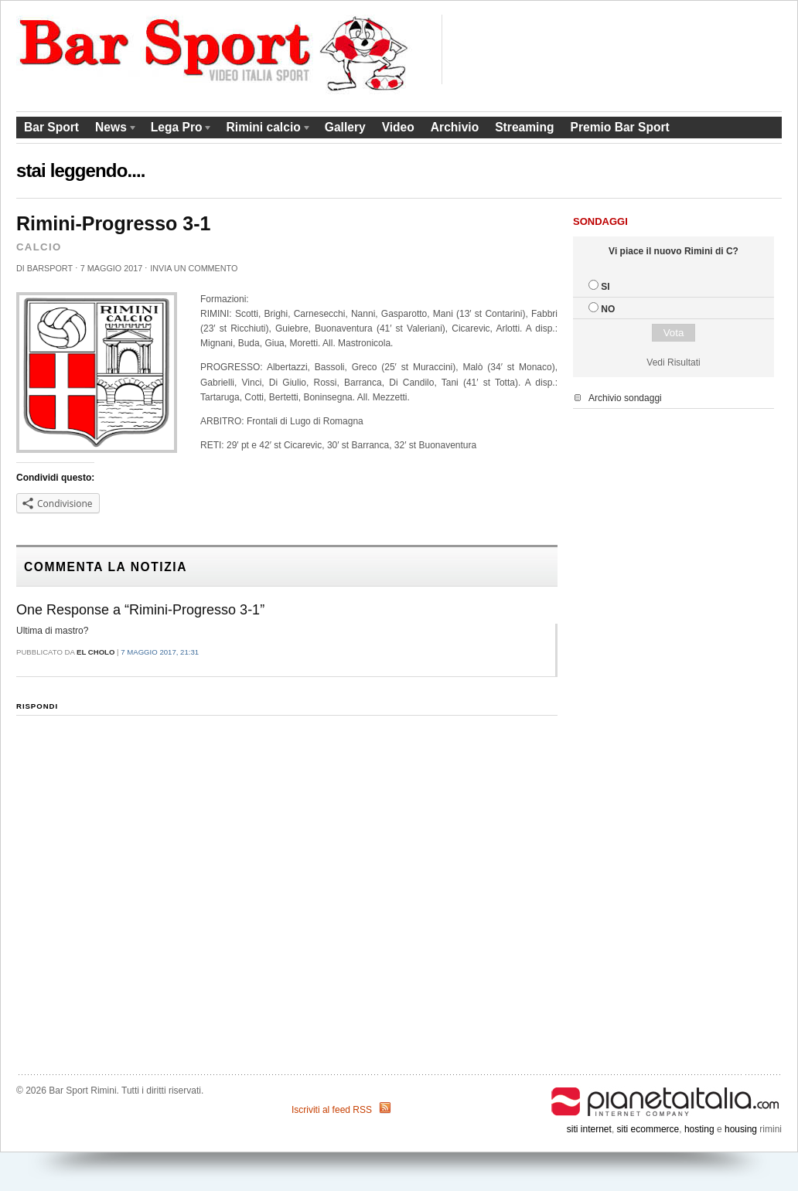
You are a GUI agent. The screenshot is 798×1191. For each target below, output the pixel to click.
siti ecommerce (648, 1129)
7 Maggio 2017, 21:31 (160, 652)
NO (608, 309)
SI (605, 286)
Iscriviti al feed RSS (332, 1109)
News (112, 129)
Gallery (345, 127)
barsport (50, 268)
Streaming (524, 127)
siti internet (589, 1129)
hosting (699, 1129)
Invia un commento (193, 268)
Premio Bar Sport (619, 127)
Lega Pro (178, 129)
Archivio (455, 127)
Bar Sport (51, 127)
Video (398, 127)
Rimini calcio (265, 129)
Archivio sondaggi (625, 398)
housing (741, 1129)
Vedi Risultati (673, 362)
